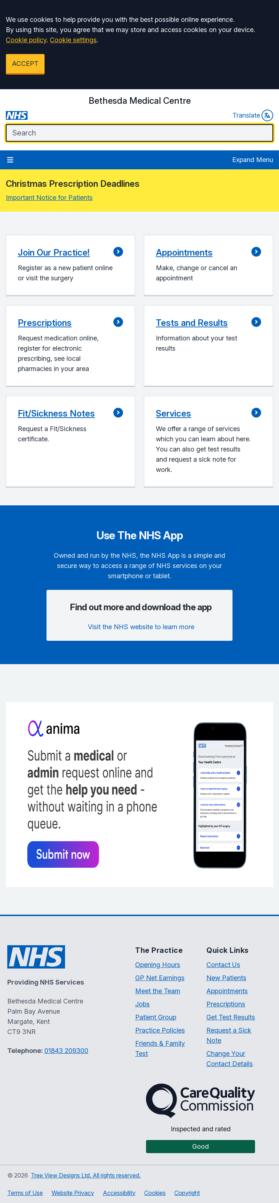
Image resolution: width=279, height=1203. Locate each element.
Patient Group (155, 1017)
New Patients (226, 978)
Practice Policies (160, 1030)
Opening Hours (157, 965)
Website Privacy (73, 1192)
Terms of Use (25, 1192)
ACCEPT (25, 63)
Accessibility (119, 1192)
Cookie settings (73, 40)
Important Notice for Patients (49, 197)
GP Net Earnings (160, 978)
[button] (70, 265)
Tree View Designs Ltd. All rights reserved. (86, 1175)
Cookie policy (26, 40)
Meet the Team (157, 991)
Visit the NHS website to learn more (141, 627)
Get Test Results (230, 1017)
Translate (252, 115)
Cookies (155, 1192)
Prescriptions (225, 1004)
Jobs (142, 1004)
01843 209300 (66, 1050)
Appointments (227, 991)
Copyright (187, 1192)
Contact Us (223, 965)
